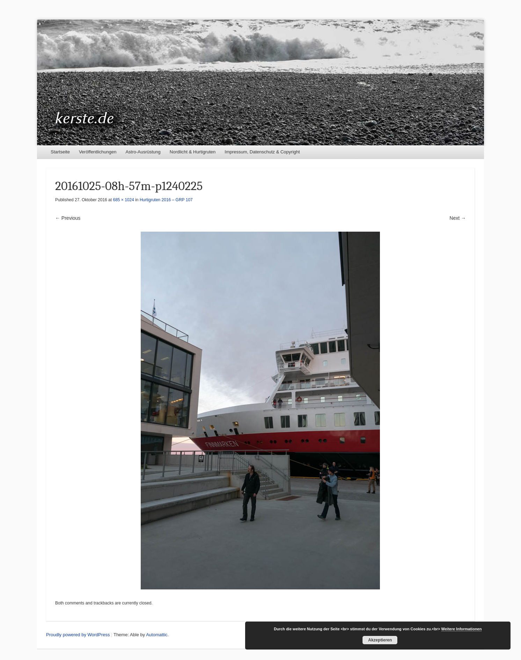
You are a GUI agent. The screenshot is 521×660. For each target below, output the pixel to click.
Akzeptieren (380, 640)
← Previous (67, 218)
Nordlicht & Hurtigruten (193, 151)
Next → (457, 218)
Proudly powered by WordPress (78, 634)
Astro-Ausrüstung (142, 151)
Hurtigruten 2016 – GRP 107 (166, 199)
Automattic (156, 634)
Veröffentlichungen (97, 151)
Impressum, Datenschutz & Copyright (262, 151)
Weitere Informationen (461, 629)
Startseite (60, 151)
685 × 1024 (123, 199)
